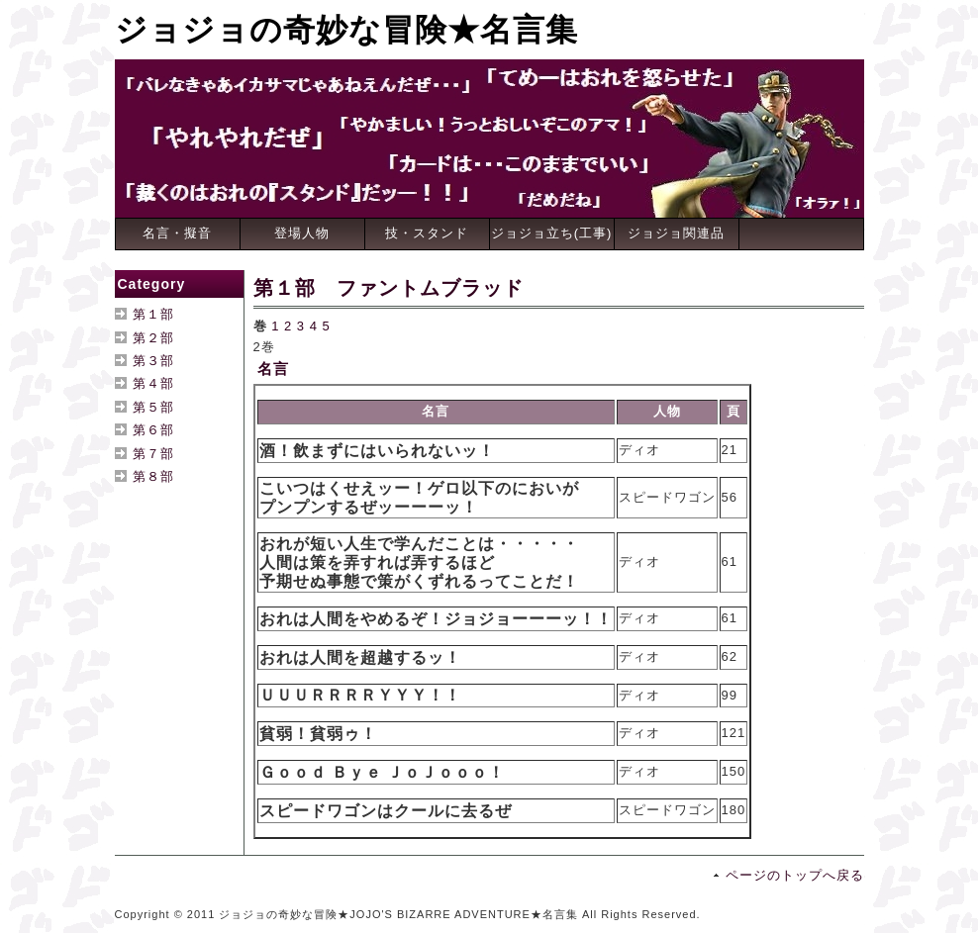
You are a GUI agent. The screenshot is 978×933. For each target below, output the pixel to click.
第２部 (153, 337)
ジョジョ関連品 (676, 233)
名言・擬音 (177, 233)
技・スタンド (426, 233)
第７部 (153, 453)
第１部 (153, 314)
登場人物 (302, 233)
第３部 (153, 360)
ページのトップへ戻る (795, 875)
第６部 (153, 429)
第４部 (153, 383)
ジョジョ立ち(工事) (552, 233)
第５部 (153, 407)
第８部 (153, 476)
